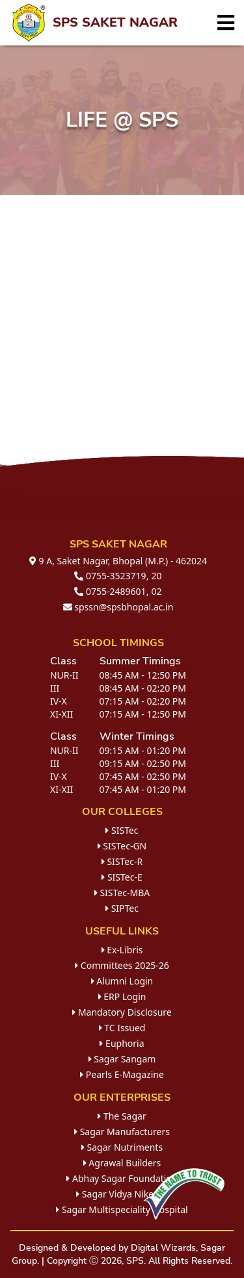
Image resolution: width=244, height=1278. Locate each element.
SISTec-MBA (122, 892)
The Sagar (122, 1116)
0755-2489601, (111, 591)
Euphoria (122, 1043)
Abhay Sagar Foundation (121, 1178)
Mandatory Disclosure (122, 1012)
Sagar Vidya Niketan (122, 1194)
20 (157, 576)
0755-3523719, (111, 576)
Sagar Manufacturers (122, 1131)
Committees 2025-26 (122, 965)
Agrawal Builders (122, 1163)
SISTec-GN (122, 846)
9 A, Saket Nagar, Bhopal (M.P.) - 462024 (118, 561)
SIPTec (122, 908)
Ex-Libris (122, 950)
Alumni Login (122, 981)
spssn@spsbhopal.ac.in (118, 607)
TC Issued (122, 1027)
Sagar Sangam (122, 1059)
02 (157, 591)
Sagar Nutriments (122, 1147)
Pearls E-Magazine (122, 1074)
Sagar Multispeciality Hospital (121, 1209)
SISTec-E (122, 877)
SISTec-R (122, 861)
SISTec (121, 830)
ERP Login (122, 996)
